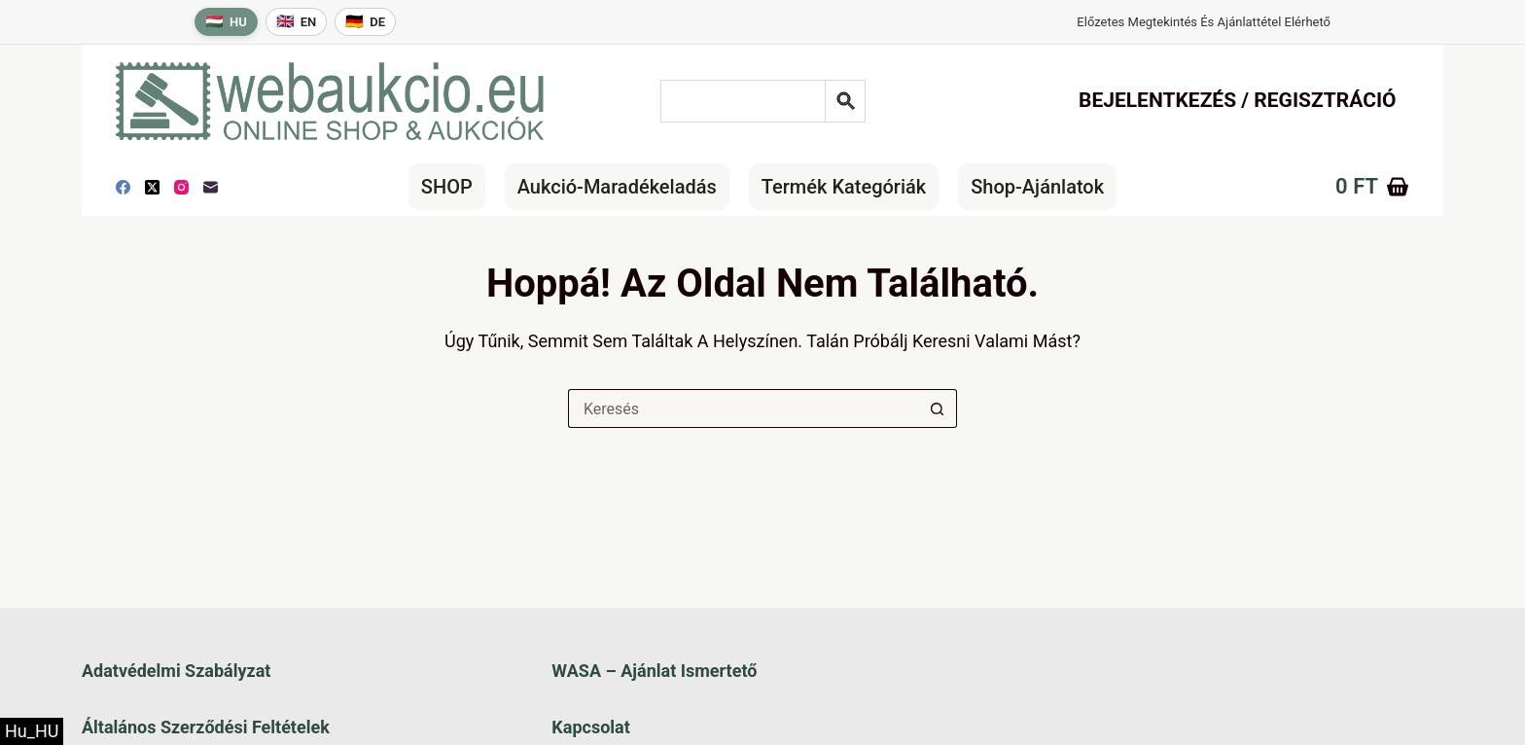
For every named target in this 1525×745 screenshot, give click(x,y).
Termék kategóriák (844, 186)
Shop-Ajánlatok (1037, 186)
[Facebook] (123, 187)
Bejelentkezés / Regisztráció (1238, 100)
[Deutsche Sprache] (365, 22)
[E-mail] (210, 187)
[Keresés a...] (743, 408)
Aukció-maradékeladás (617, 186)
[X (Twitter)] (152, 187)
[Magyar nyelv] (226, 22)
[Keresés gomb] (937, 408)
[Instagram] (181, 187)
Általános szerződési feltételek (206, 727)
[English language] (297, 22)
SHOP (447, 186)
